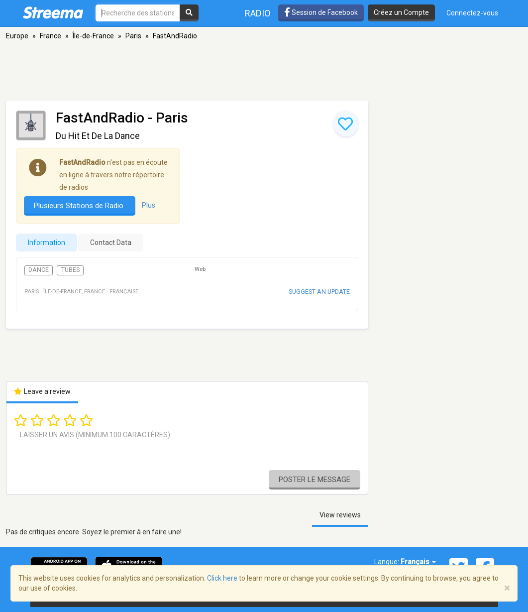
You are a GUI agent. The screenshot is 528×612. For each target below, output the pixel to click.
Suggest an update (319, 291)
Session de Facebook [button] (321, 12)
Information (46, 242)
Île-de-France (93, 36)
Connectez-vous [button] (472, 13)
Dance (38, 269)
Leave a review (42, 391)
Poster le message (314, 479)
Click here (222, 578)
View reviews (340, 515)
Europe (17, 36)
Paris (133, 36)
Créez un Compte (401, 12)
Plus (148, 205)
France (50, 36)
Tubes (70, 269)
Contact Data (110, 242)
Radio (258, 13)
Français (418, 562)
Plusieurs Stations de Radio (79, 205)
